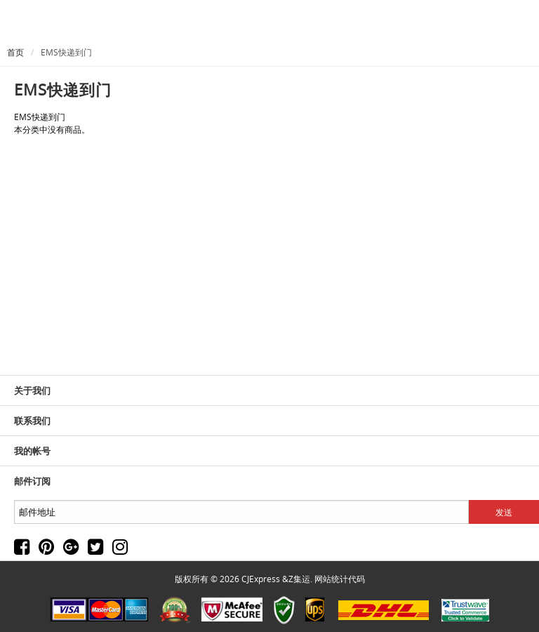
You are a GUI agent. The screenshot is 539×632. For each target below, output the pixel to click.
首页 (15, 52)
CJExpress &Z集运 (275, 578)
